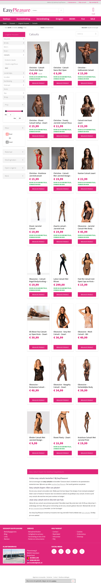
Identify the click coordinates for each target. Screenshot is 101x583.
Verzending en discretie (36, 537)
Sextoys (7, 18)
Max (15, 118)
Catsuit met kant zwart (85, 121)
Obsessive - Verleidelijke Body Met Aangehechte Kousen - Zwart (85, 385)
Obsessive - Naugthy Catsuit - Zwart (62, 385)
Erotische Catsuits (10, 60)
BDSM (72, 18)
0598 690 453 (33, 560)
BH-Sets (6, 43)
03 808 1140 (33, 558)
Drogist (60, 18)
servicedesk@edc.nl (34, 563)
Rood (10, 134)
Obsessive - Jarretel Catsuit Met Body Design (86, 227)
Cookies (79, 532)
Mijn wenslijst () (93, 2)
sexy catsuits (86, 513)
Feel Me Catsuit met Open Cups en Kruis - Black (86, 280)
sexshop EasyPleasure (59, 484)
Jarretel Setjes (8, 73)
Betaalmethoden (34, 532)
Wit (10, 138)
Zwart (11, 142)
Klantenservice (71, 2)
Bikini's (6, 47)
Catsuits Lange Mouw (11, 64)
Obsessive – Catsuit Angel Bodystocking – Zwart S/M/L (38, 280)
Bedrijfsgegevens (10, 532)
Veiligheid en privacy (35, 534)
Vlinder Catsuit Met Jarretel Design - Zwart (37, 438)
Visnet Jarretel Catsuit (35, 227)
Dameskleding (24, 18)
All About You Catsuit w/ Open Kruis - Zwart (38, 332)
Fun (83, 18)
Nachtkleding (8, 81)
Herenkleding (43, 18)
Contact (55, 532)
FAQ (54, 539)
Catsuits (7, 55)
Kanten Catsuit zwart (87, 173)
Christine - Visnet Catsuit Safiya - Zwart (38, 121)
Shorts (6, 89)
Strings (6, 97)
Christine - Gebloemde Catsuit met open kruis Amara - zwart (87, 68)
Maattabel (56, 534)
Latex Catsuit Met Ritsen (61, 280)
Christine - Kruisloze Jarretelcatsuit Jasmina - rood (37, 174)
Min (6, 115)
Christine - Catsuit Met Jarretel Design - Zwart (62, 174)
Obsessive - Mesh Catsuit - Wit (85, 332)
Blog (5, 534)
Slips (5, 93)
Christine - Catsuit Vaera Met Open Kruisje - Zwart (61, 68)
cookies (54, 581)
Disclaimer (49, 577)
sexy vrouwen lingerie (37, 508)
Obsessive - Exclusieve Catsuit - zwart (37, 385)
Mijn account (82, 2)
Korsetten (7, 77)
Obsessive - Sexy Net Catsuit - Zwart (62, 332)
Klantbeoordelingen (64, 577)
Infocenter (56, 537)
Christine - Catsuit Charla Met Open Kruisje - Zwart (36, 68)
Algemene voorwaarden (39, 577)
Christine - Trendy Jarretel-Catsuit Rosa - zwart (63, 121)
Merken (7, 539)
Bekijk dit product (38, 83)
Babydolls (7, 39)
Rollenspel (7, 85)
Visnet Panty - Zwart (62, 437)
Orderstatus (81, 534)
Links (6, 537)
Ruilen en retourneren (36, 539)
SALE (92, 18)
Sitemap (80, 537)
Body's (6, 51)
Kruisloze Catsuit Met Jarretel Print (87, 438)
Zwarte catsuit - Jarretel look (60, 227)
